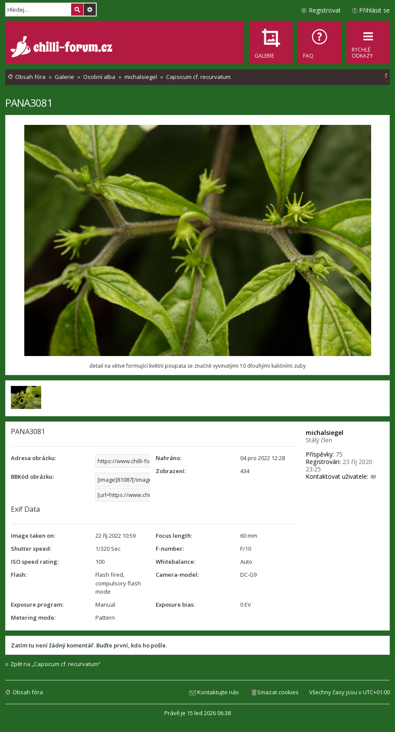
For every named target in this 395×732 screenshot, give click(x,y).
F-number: (170, 548)
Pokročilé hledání (90, 9)
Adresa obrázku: (33, 458)
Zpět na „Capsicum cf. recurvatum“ (55, 664)
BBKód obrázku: (32, 476)
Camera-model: (177, 574)
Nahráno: (168, 458)
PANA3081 (28, 102)
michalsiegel (324, 432)
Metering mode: (33, 617)
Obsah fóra (28, 692)
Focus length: (174, 535)
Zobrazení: (171, 471)
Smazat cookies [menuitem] (278, 692)
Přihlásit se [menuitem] (374, 10)
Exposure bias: (175, 604)
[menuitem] (319, 42)
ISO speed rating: (35, 561)
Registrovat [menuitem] (325, 10)
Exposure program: (37, 604)
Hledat (77, 9)
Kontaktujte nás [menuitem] (218, 692)
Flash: (18, 574)
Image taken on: (33, 535)
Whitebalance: (175, 561)
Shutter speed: (31, 548)
